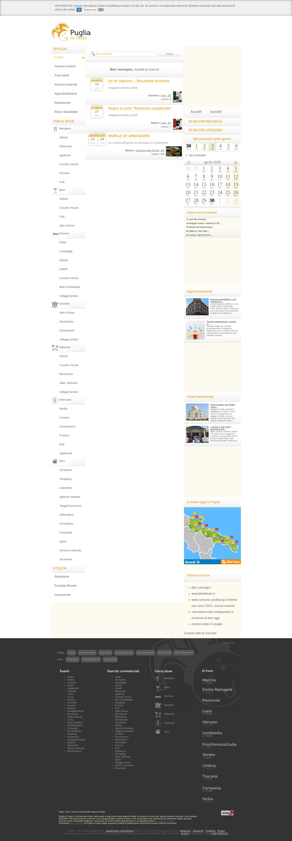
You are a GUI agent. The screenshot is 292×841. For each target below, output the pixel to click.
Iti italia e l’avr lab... (197, 231)
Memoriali (72, 745)
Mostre (71, 699)
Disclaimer (198, 831)
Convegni (72, 728)
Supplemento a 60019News (120, 831)
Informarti (169, 722)
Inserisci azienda (65, 84)
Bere (166, 687)
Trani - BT (166, 95)
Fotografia (65, 532)
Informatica (66, 514)
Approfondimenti (65, 93)
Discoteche (66, 321)
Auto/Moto (65, 487)
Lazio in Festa (219, 713)
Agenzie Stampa (69, 496)
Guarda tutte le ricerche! (200, 633)
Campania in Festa (219, 789)
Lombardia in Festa (219, 735)
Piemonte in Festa (219, 702)
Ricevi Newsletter (66, 111)
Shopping (65, 478)
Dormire (168, 696)
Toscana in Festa (219, 778)
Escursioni (73, 736)
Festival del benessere (199, 227)
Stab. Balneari (68, 382)
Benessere (66, 374)
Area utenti (61, 75)
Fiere (70, 694)
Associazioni (67, 426)
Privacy (221, 831)
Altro (166, 731)
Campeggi (65, 251)
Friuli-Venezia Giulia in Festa (219, 746)
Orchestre (65, 470)
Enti (61, 444)
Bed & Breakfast (69, 287)
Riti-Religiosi (74, 731)
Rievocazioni (74, 751)
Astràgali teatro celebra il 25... (203, 223)
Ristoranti (65, 146)
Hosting (185, 833)
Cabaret (71, 691)
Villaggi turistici (68, 295)
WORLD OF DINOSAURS (129, 136)
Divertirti (168, 705)
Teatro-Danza (74, 716)
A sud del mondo (196, 219)
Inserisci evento (65, 66)
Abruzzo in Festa (219, 724)
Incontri (71, 705)
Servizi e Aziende (70, 550)
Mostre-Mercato (76, 748)
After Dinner (67, 225)
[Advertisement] (212, 70)
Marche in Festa (219, 681)
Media (63, 408)
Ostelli (63, 269)
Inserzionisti (62, 594)
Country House (68, 164)
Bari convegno (201, 587)
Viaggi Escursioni (70, 505)
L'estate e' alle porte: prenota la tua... (220, 428)
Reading (72, 733)
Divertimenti (66, 330)
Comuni (64, 417)
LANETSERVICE (219, 833)
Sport (62, 541)
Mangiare (169, 678)
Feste (70, 685)
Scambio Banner (65, 585)
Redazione (61, 576)
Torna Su (229, 642)
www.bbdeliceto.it (203, 593)
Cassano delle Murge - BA (150, 150)
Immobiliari (66, 523)
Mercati (71, 708)
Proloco (64, 435)
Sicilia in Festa (219, 800)
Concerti (72, 702)
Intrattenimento (75, 711)
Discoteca (72, 714)
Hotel (62, 242)
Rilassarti (169, 714)
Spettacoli (65, 453)
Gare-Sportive (75, 722)
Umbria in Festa (219, 767)
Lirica (70, 696)
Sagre (70, 676)
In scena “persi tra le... (199, 235)
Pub (62, 182)
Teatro (70, 679)
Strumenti (65, 559)
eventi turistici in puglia (207, 624)
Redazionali (62, 102)
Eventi (58, 57)
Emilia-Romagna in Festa (219, 691)
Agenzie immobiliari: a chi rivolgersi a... (223, 300)
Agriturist (65, 155)
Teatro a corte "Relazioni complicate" (140, 108)
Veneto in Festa (219, 756)
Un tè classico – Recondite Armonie (138, 81)
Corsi (70, 719)
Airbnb (63, 137)
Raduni (71, 742)
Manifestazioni (75, 725)
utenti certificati (77, 823)
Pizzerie (64, 173)
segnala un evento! (165, 821)
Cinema (71, 682)
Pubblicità (210, 831)
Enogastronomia (76, 739)
